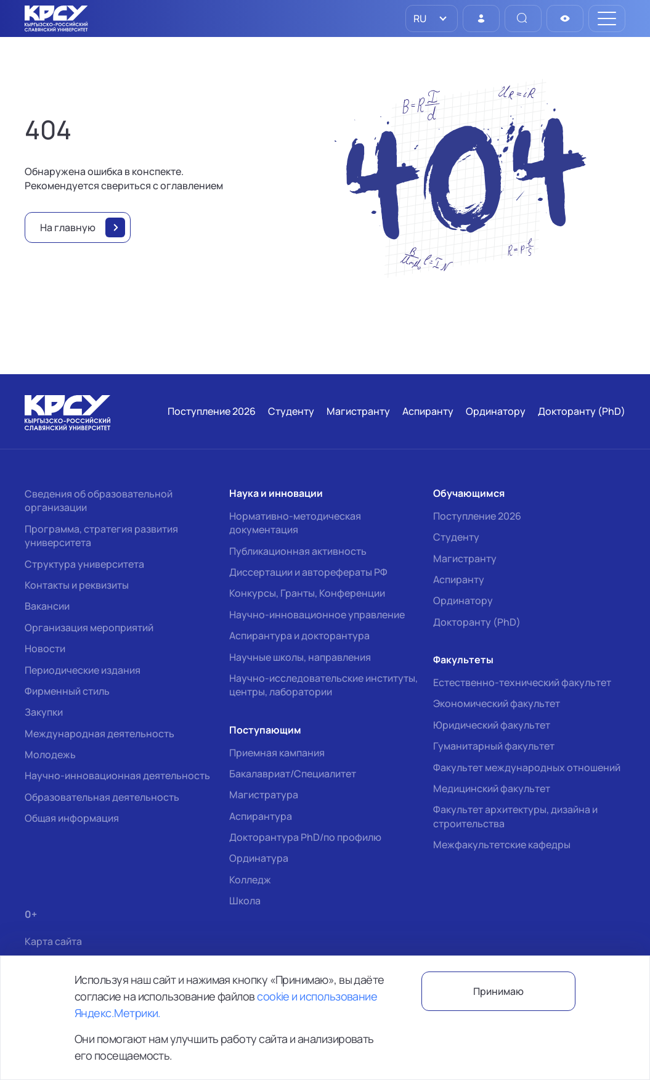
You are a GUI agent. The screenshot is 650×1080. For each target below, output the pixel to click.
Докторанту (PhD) (477, 622)
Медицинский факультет (491, 788)
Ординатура (258, 858)
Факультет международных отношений (526, 767)
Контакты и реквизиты (77, 585)
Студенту (456, 537)
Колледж (250, 879)
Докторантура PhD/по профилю (305, 837)
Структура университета (84, 564)
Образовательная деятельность (102, 797)
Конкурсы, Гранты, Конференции (307, 593)
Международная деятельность (99, 733)
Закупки (44, 712)
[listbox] (431, 18)
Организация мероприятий (89, 627)
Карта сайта (53, 941)
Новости (45, 648)
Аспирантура (260, 816)
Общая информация (72, 818)
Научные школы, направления (300, 657)
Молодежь (50, 754)
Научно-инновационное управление (317, 614)
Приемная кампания (277, 752)
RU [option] (419, 18)
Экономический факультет (496, 703)
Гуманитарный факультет (494, 746)
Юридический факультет (491, 725)
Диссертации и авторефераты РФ (308, 572)
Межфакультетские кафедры (502, 844)
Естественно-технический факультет (522, 682)
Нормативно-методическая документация (295, 522)
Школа (245, 900)
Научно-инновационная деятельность (117, 775)
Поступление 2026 (477, 516)
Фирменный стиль (67, 691)
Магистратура (263, 794)
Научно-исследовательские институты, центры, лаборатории (323, 684)
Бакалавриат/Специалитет (292, 773)
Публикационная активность (298, 551)
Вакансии (47, 606)
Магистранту (465, 558)
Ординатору (463, 600)
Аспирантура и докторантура (299, 635)
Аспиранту (458, 579)
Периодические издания (82, 670)
